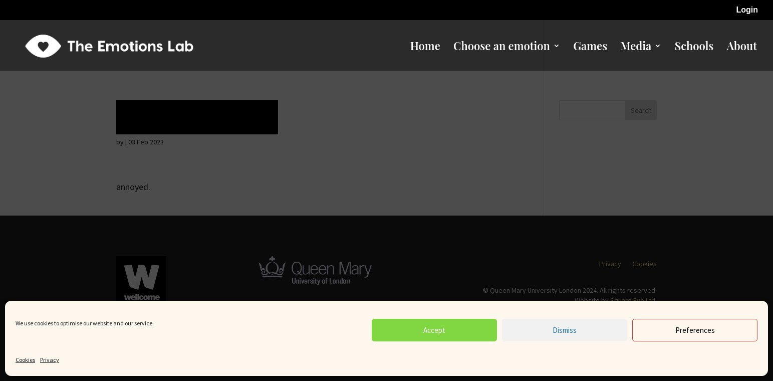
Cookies (25, 359)
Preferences (695, 330)
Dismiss (565, 330)
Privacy (49, 359)
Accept (434, 330)
